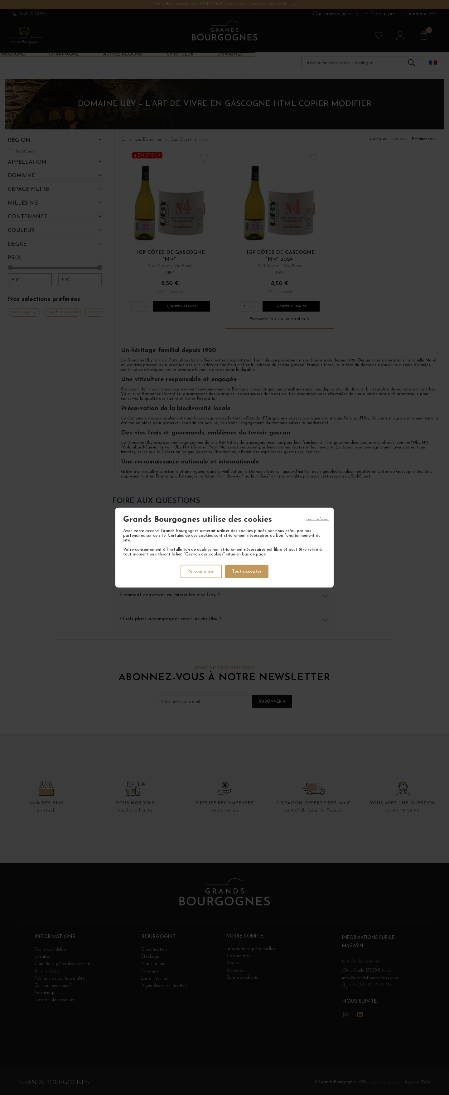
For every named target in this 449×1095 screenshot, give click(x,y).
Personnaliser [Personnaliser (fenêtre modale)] (201, 571)
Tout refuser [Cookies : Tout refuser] (317, 519)
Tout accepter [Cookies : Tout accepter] (247, 571)
